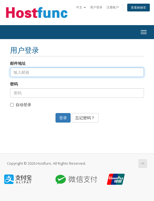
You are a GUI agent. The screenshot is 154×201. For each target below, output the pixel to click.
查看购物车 (138, 7)
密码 (14, 84)
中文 (81, 7)
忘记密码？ (85, 117)
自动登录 (20, 104)
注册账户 (113, 7)
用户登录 (96, 7)
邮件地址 (18, 63)
